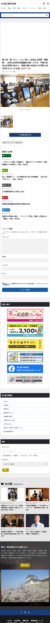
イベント (33, 8)
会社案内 (6, 405)
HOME (3, 8)
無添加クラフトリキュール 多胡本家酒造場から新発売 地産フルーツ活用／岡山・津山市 (12, 508)
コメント (5, 237)
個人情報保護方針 (8, 431)
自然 (6, 170)
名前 (4, 256)
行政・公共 (7, 155)
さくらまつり (24, 455)
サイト (4, 273)
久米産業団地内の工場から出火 (13, 191)
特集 (9, 8)
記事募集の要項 (7, 416)
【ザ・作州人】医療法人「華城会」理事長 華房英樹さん (37, 533)
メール (4, 265)
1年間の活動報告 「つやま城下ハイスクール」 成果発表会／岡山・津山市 (37, 508)
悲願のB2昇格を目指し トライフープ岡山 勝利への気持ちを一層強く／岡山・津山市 (24, 217)
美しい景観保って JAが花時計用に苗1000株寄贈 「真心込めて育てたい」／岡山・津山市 (24, 178)
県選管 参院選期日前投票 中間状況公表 (16, 204)
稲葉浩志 (16, 455)
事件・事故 (16, 8)
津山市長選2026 (7, 455)
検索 (5, 470)
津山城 (35, 455)
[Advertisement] (25, 31)
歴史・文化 (42, 8)
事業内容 (6, 409)
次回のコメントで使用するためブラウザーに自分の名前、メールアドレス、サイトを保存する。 (25, 284)
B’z (30, 455)
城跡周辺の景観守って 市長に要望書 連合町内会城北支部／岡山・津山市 (12, 534)
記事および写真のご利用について (13, 427)
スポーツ (25, 8)
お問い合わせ (7, 424)
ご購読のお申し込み (9, 420)
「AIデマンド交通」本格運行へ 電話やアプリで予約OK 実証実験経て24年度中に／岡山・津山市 (24, 163)
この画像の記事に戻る (25, 135)
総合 (6, 197)
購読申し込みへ (25, 565)
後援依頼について (8, 413)
